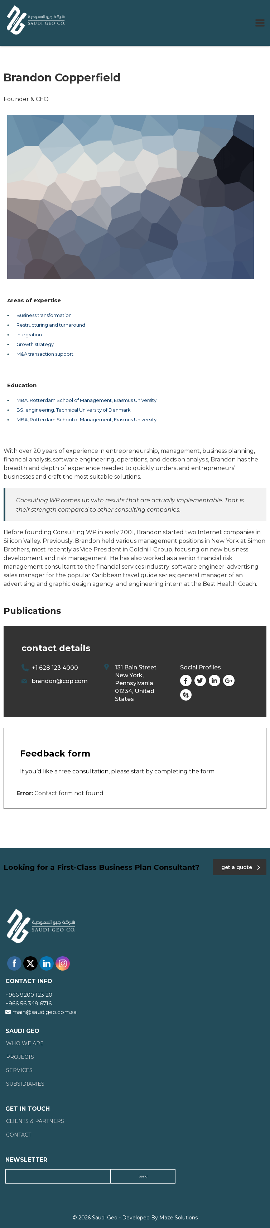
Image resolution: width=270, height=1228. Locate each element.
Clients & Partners (35, 1121)
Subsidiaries (25, 1084)
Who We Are (25, 1043)
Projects (20, 1057)
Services (19, 1070)
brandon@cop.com (60, 681)
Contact (18, 1135)
